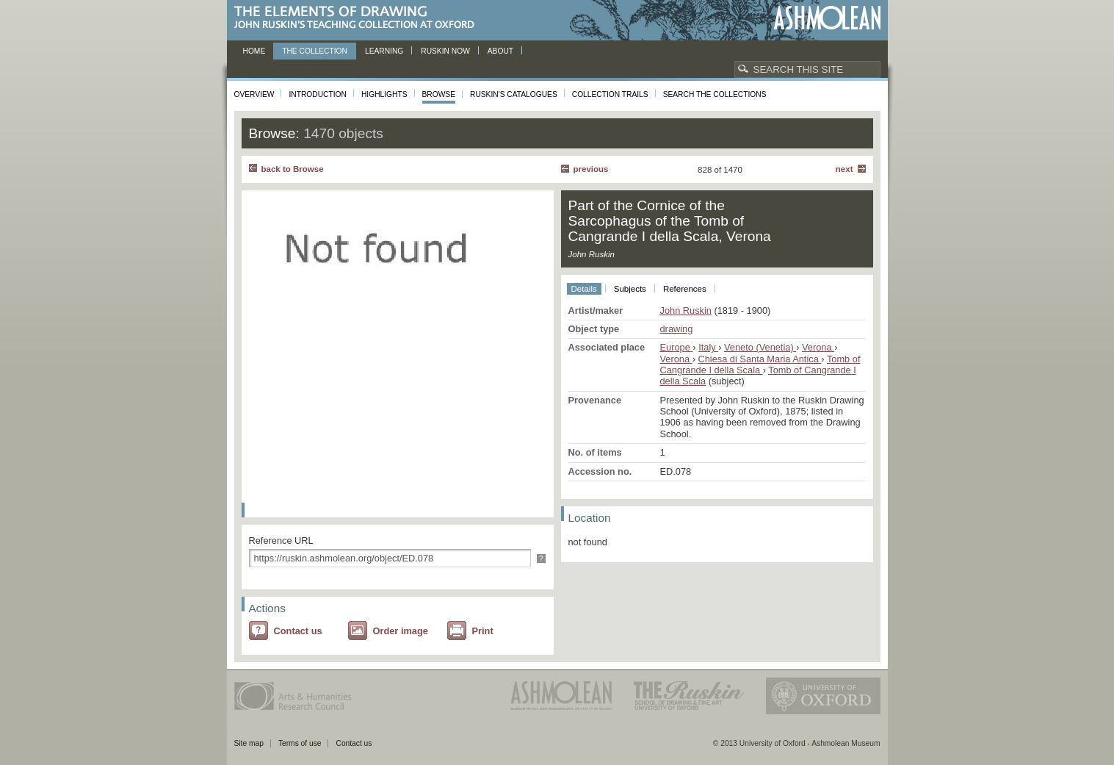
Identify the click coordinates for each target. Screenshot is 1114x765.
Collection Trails (610, 94)
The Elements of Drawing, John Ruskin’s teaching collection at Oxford (358, 18)
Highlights (384, 94)
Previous (591, 169)
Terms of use (300, 743)
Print (482, 630)
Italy (708, 347)
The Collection (314, 51)
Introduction (317, 94)
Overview (254, 94)
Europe (676, 347)
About (500, 51)
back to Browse (292, 169)
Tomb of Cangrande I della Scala (760, 364)
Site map (249, 743)
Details (584, 288)
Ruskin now (445, 51)
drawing (676, 328)
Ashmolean (827, 18)
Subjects (630, 288)
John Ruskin (686, 310)
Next (844, 169)
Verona (818, 347)
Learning (384, 51)
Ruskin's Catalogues (513, 94)
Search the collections (715, 94)
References (684, 288)
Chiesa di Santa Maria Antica (759, 358)
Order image (400, 630)
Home (254, 51)
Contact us (298, 630)
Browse (439, 94)
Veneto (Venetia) (760, 347)
